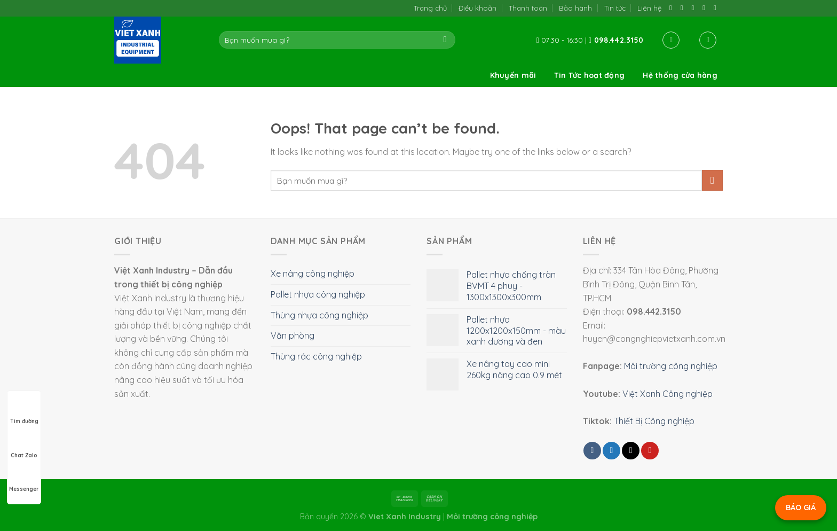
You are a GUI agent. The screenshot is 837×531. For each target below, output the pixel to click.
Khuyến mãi (513, 75)
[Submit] (445, 40)
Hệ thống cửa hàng (680, 75)
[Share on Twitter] (611, 450)
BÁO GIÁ (801, 507)
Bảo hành (575, 8)
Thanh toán (528, 8)
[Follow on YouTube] (717, 8)
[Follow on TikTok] (684, 8)
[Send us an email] (695, 8)
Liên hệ (649, 8)
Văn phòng (292, 335)
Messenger (24, 479)
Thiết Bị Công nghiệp (654, 421)
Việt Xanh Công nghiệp (667, 393)
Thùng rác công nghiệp (316, 356)
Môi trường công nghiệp (670, 366)
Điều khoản (477, 8)
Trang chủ (430, 8)
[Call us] (705, 8)
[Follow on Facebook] (672, 8)
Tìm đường (24, 411)
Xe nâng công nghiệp (312, 273)
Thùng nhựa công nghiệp (319, 315)
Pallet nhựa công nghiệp (318, 294)
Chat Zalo (24, 445)
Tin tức (615, 8)
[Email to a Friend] (630, 450)
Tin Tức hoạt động (589, 75)
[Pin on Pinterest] (650, 450)
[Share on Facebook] (592, 450)
